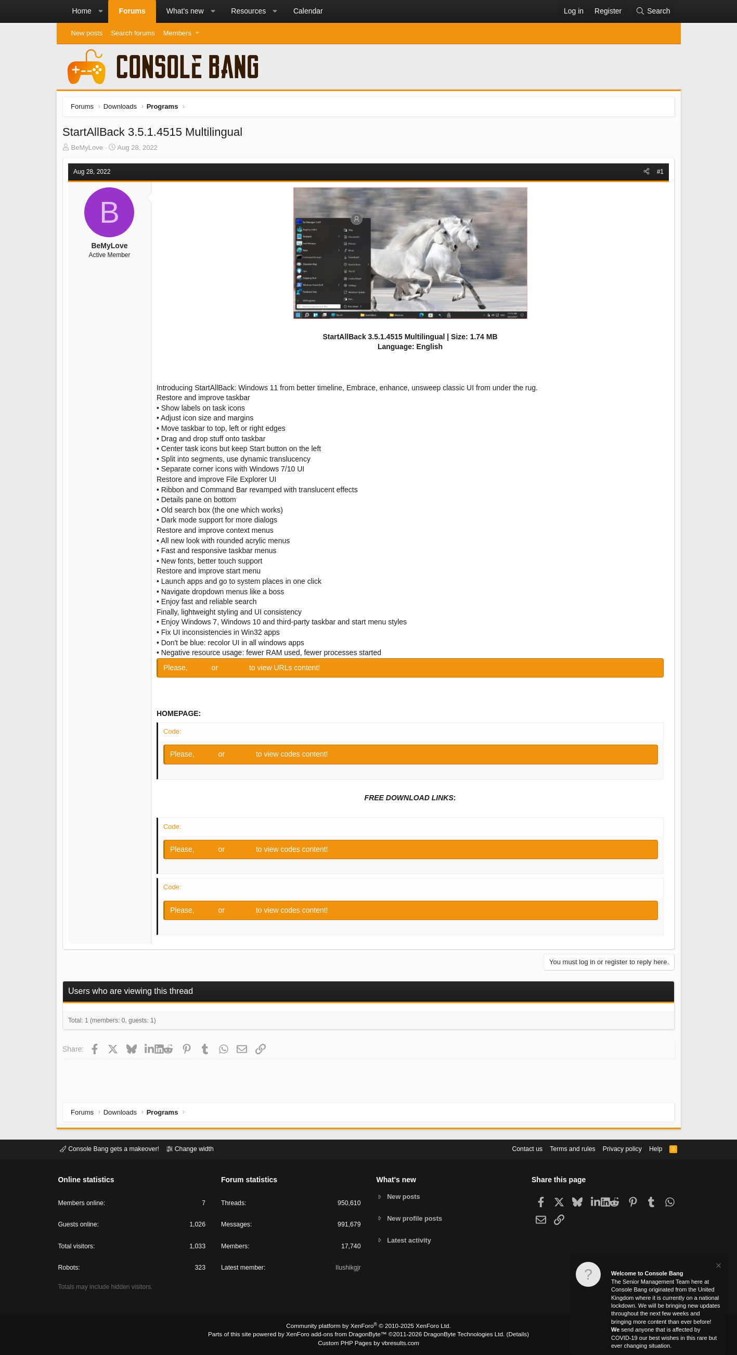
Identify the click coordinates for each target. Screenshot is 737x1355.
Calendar (308, 11)
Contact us (516, 1149)
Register (236, 669)
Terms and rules (563, 1149)
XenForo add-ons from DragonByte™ (338, 1335)
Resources (248, 11)
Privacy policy (615, 1149)
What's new (185, 11)
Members (177, 33)
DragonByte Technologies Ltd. (458, 1335)
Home (82, 11)
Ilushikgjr (347, 1269)
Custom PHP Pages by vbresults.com (368, 1343)
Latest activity (410, 1241)
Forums (132, 11)
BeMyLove (89, 149)
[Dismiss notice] (718, 1267)
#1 (658, 173)
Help (651, 1149)
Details (509, 1335)
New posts (87, 33)
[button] (100, 11)
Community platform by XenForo (368, 1327)
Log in (202, 669)
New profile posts (415, 1218)
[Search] (652, 11)
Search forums (133, 33)
